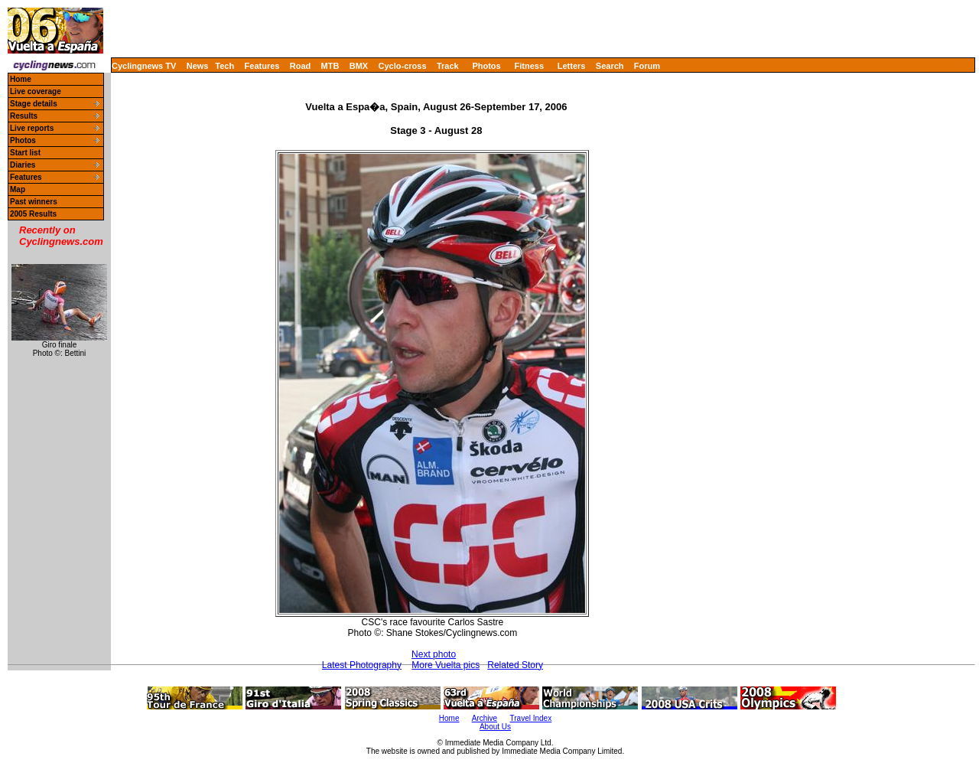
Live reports (32, 128)
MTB (330, 65)
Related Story (515, 665)
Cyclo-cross (403, 65)
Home (20, 79)
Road (300, 65)
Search (610, 65)
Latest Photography (362, 665)
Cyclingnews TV (144, 65)
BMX (359, 65)
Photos (486, 65)
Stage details (33, 103)
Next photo (433, 654)
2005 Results (33, 214)
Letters (572, 65)
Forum (647, 65)
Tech (224, 65)
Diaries (22, 165)
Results (23, 116)
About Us (495, 726)
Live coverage (35, 91)
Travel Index (531, 718)
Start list (25, 152)
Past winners (33, 201)
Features (262, 65)
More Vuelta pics (445, 665)
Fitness (529, 65)
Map (17, 189)
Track (448, 65)
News (198, 65)
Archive (484, 718)
